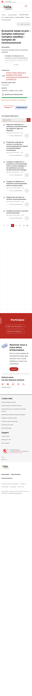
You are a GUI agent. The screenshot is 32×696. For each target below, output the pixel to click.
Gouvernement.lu (7, 357)
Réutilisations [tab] (22, 107)
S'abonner (14, 248)
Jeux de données (12, 14)
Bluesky (3, 263)
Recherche (28, 120)
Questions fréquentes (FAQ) (9, 281)
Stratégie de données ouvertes (9, 297)
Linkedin (8, 263)
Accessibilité (13, 365)
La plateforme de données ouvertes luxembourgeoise (21, 7)
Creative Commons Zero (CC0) (12, 90)
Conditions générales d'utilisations (10, 362)
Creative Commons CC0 (16, 372)
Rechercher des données (26, 6)
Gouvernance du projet (7, 303)
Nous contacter (5, 322)
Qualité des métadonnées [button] (3, 94)
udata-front (4, 338)
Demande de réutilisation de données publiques (13, 293)
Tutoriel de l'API (5, 315)
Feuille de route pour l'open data (10, 300)
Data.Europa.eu (16, 353)
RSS (24, 263)
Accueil (3, 14)
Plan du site (21, 365)
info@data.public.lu (6, 266)
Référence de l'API (6, 318)
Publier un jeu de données (14, 205)
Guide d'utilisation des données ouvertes (12, 284)
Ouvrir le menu (30, 6)
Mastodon (13, 263)
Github (18, 263)
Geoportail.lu (6, 353)
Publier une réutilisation (14, 210)
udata (3, 336)
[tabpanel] (16, 148)
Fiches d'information (7, 307)
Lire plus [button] (15, 64)
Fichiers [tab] (9, 107)
